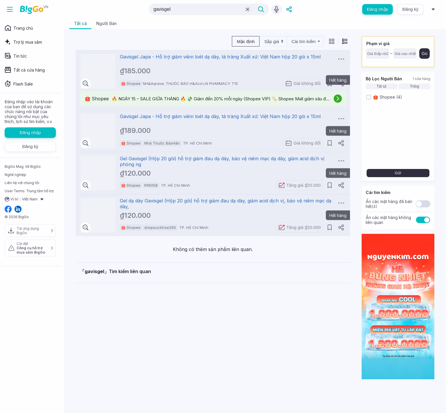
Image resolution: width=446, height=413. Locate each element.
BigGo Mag (14, 166)
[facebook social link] (8, 209)
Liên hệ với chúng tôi (22, 183)
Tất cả (382, 86)
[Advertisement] (213, 324)
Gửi (398, 173)
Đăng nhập (377, 9)
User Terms (15, 191)
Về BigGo (33, 166)
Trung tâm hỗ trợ (40, 191)
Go (424, 53)
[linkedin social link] (18, 209)
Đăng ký (410, 9)
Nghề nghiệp (15, 174)
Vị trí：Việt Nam (25, 199)
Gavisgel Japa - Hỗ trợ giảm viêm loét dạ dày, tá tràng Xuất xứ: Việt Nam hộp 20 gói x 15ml (220, 57)
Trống (414, 86)
